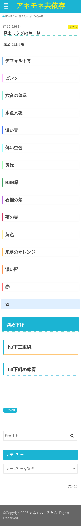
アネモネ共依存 (40, 5)
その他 (12, 410)
